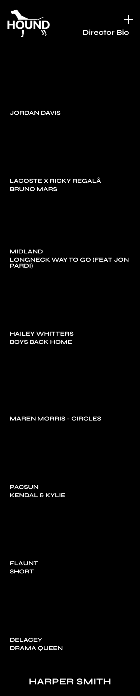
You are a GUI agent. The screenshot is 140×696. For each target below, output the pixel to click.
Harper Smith (70, 681)
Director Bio (106, 32)
